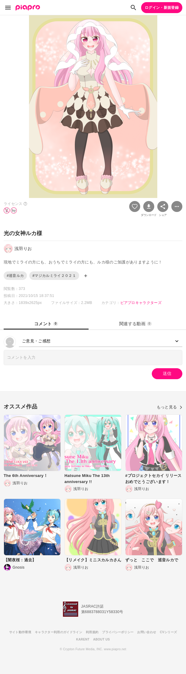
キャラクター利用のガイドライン (58, 632)
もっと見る (169, 407)
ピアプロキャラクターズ (141, 303)
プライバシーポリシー (117, 632)
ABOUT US (101, 639)
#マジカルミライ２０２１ (54, 275)
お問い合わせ (146, 632)
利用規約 (92, 632)
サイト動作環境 (20, 632)
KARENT (82, 639)
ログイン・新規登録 (162, 7)
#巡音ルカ (15, 275)
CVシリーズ (168, 632)
